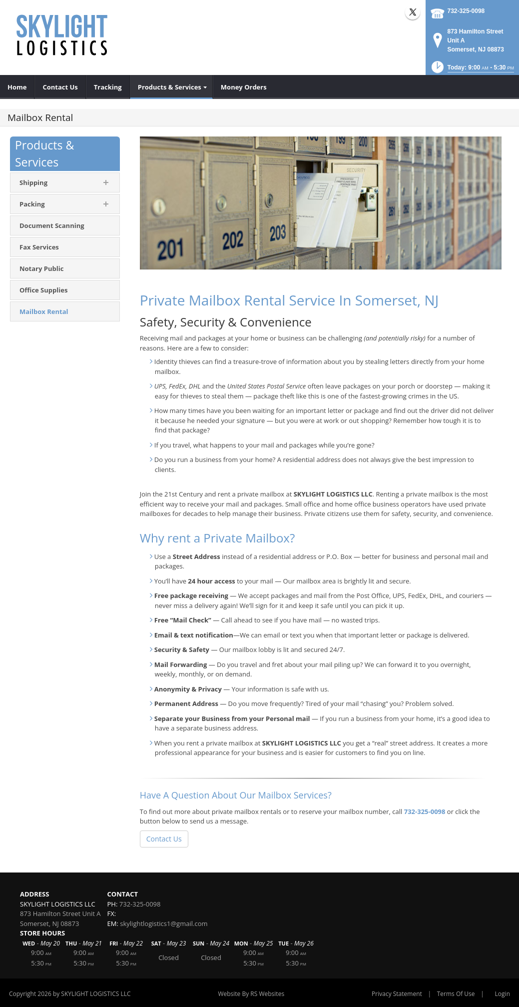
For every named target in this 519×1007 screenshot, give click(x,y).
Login (502, 994)
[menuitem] (17, 87)
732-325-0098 (466, 11)
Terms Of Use (456, 994)
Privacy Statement (397, 994)
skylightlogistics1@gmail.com (163, 923)
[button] (472, 70)
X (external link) (412, 12)
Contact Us (164, 839)
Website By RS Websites (251, 994)
